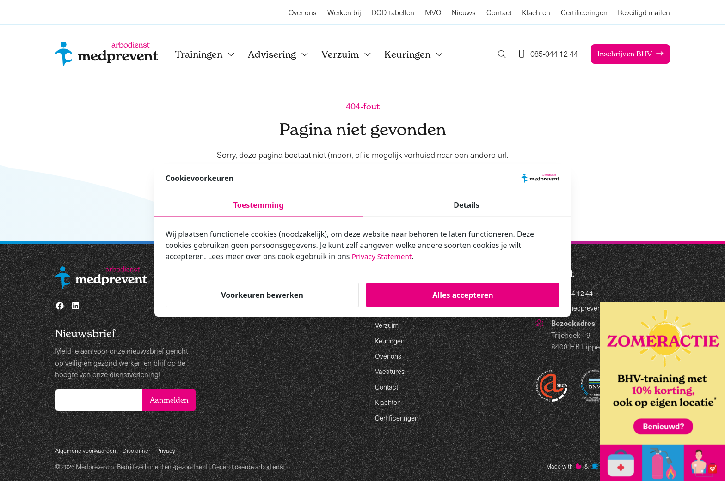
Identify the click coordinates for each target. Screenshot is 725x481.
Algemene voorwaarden (87, 449)
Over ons (303, 12)
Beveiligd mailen (644, 12)
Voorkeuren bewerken (262, 295)
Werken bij (344, 12)
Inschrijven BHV (623, 54)
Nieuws (463, 12)
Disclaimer (140, 449)
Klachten (536, 12)
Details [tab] (466, 205)
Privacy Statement (383, 256)
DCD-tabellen (392, 12)
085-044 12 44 (575, 294)
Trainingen (213, 54)
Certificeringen (584, 12)
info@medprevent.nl (583, 309)
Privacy (170, 449)
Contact (499, 12)
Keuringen (422, 54)
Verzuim (355, 54)
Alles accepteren (462, 295)
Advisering (286, 54)
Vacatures (390, 371)
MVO (433, 12)
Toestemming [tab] (258, 205)
